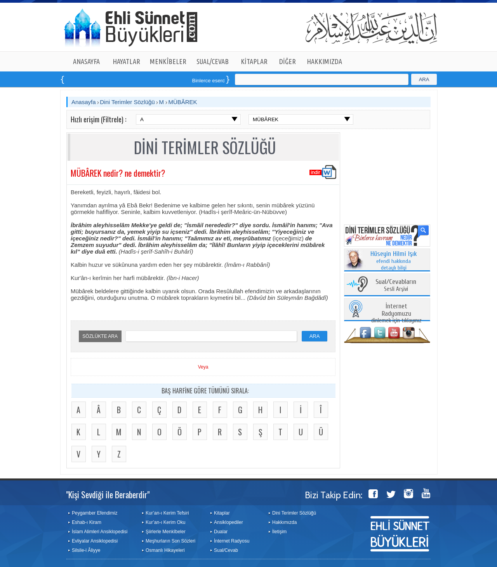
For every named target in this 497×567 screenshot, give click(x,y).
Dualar (221, 531)
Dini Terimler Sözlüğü (127, 102)
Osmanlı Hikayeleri (165, 550)
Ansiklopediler (228, 522)
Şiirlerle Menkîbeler (166, 531)
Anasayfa (83, 102)
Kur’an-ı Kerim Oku (165, 522)
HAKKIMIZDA (324, 61)
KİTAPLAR (254, 61)
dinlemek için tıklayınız (396, 313)
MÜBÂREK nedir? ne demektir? (118, 173)
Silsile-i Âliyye (86, 550)
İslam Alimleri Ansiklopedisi (99, 531)
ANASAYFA (86, 61)
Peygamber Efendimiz (94, 513)
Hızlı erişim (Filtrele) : (98, 119)
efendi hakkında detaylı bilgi (393, 261)
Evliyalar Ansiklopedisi (95, 541)
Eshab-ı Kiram (86, 522)
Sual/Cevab (226, 550)
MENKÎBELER (168, 61)
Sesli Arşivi (395, 285)
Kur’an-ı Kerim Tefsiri (167, 513)
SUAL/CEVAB (212, 61)
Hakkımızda (284, 522)
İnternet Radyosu (231, 541)
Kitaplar (222, 513)
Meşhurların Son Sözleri (170, 541)
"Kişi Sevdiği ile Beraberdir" (107, 494)
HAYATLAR (126, 61)
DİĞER (287, 61)
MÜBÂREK (182, 102)
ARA (424, 79)
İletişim (279, 531)
